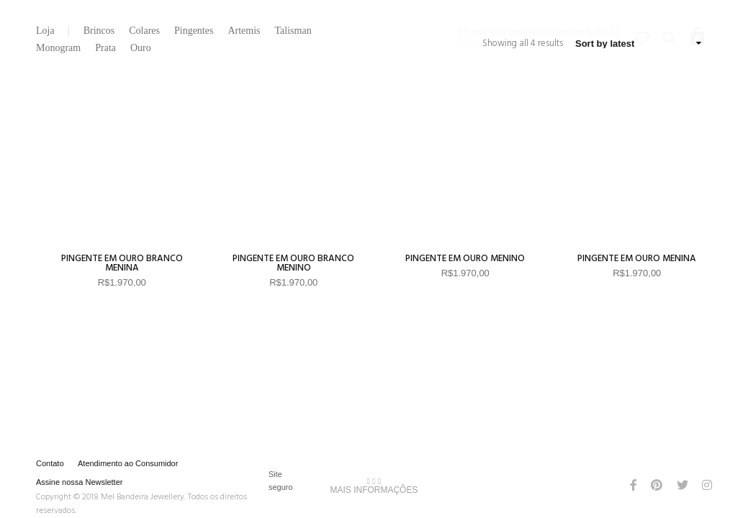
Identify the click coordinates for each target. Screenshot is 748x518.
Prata (105, 48)
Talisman (293, 31)
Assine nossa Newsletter (79, 482)
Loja (45, 31)
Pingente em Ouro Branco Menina (122, 263)
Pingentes (193, 31)
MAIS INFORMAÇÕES (374, 485)
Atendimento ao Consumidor (128, 463)
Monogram (58, 48)
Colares (144, 31)
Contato (50, 463)
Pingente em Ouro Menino (465, 258)
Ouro (140, 48)
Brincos (99, 31)
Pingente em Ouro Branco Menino (293, 263)
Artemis (243, 31)
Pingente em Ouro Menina (636, 258)
